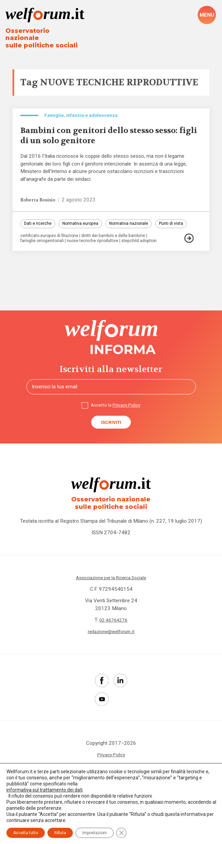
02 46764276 (113, 639)
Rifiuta (60, 832)
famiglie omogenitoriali (43, 255)
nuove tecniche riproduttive (97, 255)
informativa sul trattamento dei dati (44, 790)
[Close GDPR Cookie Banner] (121, 833)
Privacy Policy (127, 420)
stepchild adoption (147, 255)
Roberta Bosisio (40, 198)
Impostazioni (94, 832)
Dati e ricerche (38, 222)
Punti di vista (37, 236)
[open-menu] (207, 15)
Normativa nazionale (136, 222)
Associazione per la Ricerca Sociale (111, 597)
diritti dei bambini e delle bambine (119, 249)
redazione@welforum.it (111, 650)
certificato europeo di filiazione (51, 249)
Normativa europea (84, 222)
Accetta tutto (25, 832)
